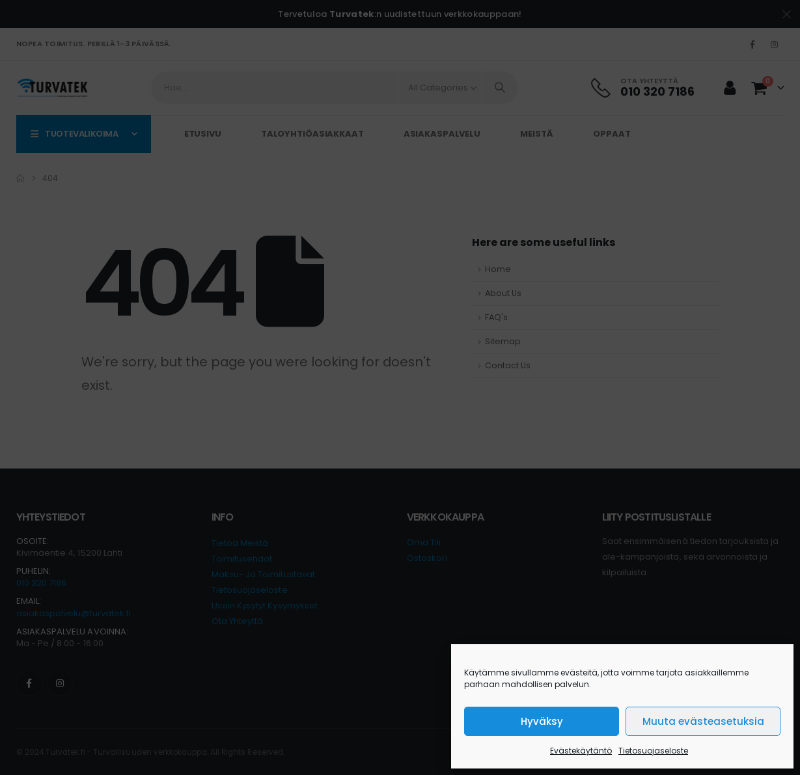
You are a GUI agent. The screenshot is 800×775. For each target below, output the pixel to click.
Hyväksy (542, 721)
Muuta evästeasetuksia (703, 721)
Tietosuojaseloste (653, 750)
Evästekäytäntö (581, 750)
